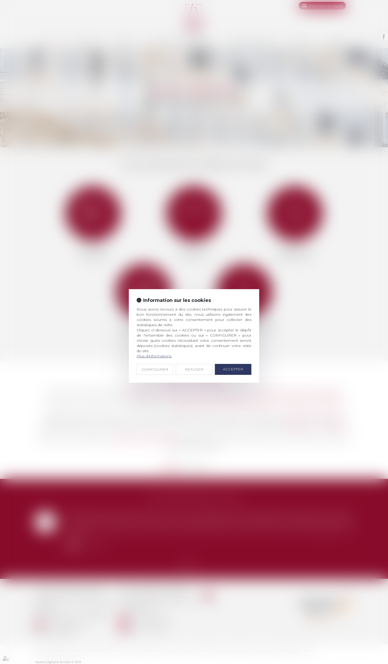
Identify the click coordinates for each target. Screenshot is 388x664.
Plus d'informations (154, 356)
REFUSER (194, 369)
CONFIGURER (155, 369)
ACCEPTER (233, 369)
